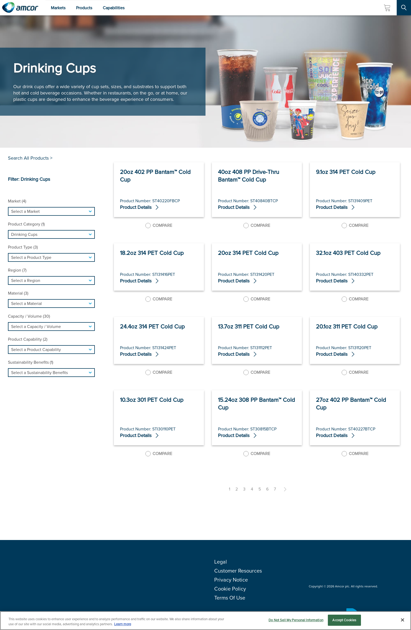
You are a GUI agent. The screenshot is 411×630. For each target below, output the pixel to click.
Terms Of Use (229, 598)
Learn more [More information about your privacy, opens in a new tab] (122, 624)
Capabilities (113, 8)
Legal (220, 562)
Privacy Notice (231, 580)
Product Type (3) (23, 247)
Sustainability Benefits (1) (30, 362)
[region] (205, 620)
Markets (58, 8)
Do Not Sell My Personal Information (296, 620)
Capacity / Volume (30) (29, 316)
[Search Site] (404, 7)
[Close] (402, 620)
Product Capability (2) (27, 339)
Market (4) (17, 201)
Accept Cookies (344, 620)
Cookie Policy (230, 589)
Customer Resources (238, 571)
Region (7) (17, 270)
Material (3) (18, 293)
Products (84, 8)
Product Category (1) (26, 224)
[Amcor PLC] (20, 8)
